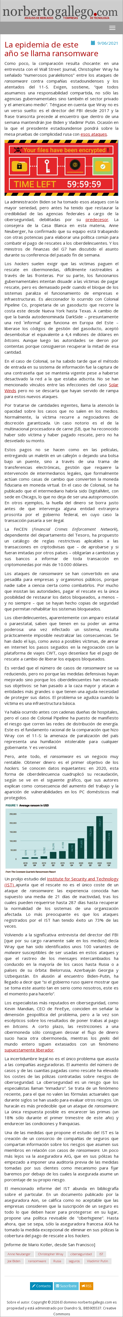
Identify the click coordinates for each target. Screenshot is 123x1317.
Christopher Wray (50, 1254)
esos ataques (94, 134)
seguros (74, 1261)
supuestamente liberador (29, 1050)
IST (101, 1254)
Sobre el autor (18, 1302)
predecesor (97, 219)
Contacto (41, 1286)
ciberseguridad (81, 1254)
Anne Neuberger (19, 1254)
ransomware (37, 1261)
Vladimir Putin (97, 1261)
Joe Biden (14, 1261)
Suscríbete (66, 1286)
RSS (86, 1286)
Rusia (57, 1261)
